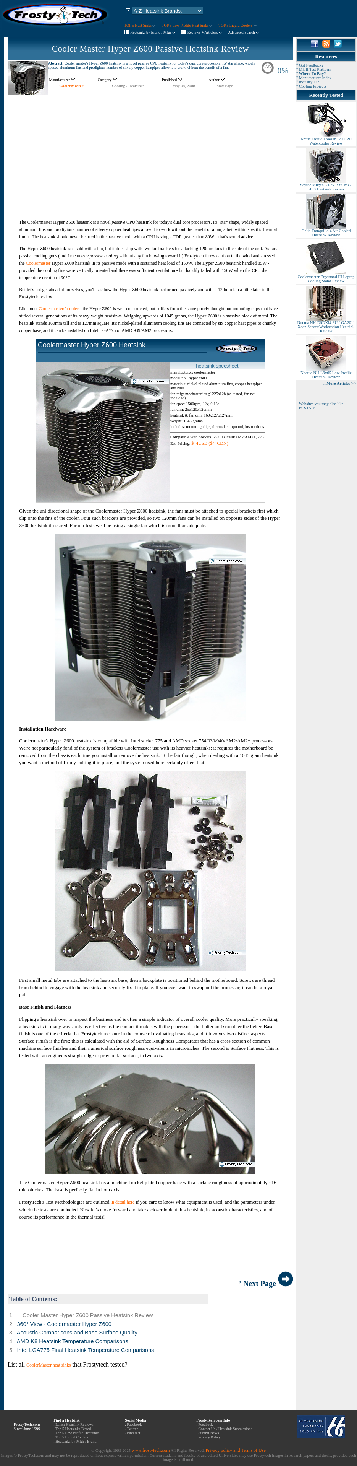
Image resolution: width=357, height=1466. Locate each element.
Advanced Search (243, 32)
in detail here (123, 1202)
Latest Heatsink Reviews (74, 1424)
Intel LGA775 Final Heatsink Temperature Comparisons (85, 1350)
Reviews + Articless (204, 32)
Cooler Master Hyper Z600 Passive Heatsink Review (150, 49)
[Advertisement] (150, 149)
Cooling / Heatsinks (128, 86)
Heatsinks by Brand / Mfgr (152, 32)
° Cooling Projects (311, 86)
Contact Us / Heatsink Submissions (225, 1429)
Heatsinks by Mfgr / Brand (75, 1441)
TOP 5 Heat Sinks (139, 25)
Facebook (134, 1424)
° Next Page (265, 1283)
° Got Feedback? (309, 65)
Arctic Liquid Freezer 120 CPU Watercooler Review (326, 139)
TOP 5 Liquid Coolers (237, 25)
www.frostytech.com (151, 1450)
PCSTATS (307, 408)
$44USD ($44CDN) (209, 443)
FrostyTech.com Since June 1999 (26, 1426)
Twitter (132, 1429)
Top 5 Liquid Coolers (71, 1437)
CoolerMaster (71, 86)
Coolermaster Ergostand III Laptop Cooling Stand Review (325, 277)
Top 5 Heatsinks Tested (73, 1429)
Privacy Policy (209, 1437)
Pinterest (133, 1433)
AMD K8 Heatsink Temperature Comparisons (72, 1341)
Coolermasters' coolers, (60, 308)
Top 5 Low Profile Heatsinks (77, 1433)
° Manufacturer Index (313, 78)
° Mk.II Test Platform (313, 69)
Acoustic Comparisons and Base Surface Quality (77, 1332)
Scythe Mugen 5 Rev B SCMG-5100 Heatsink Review (326, 185)
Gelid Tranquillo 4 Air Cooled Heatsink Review (326, 231)
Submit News (208, 1433)
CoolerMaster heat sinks (48, 1365)
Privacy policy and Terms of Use (235, 1450)
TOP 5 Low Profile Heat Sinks (187, 25)
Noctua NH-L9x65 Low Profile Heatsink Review (326, 373)
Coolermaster (38, 263)
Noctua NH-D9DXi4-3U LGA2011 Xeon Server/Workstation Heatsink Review (326, 325)
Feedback (205, 1424)
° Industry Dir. (308, 82)
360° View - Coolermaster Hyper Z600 (64, 1324)
